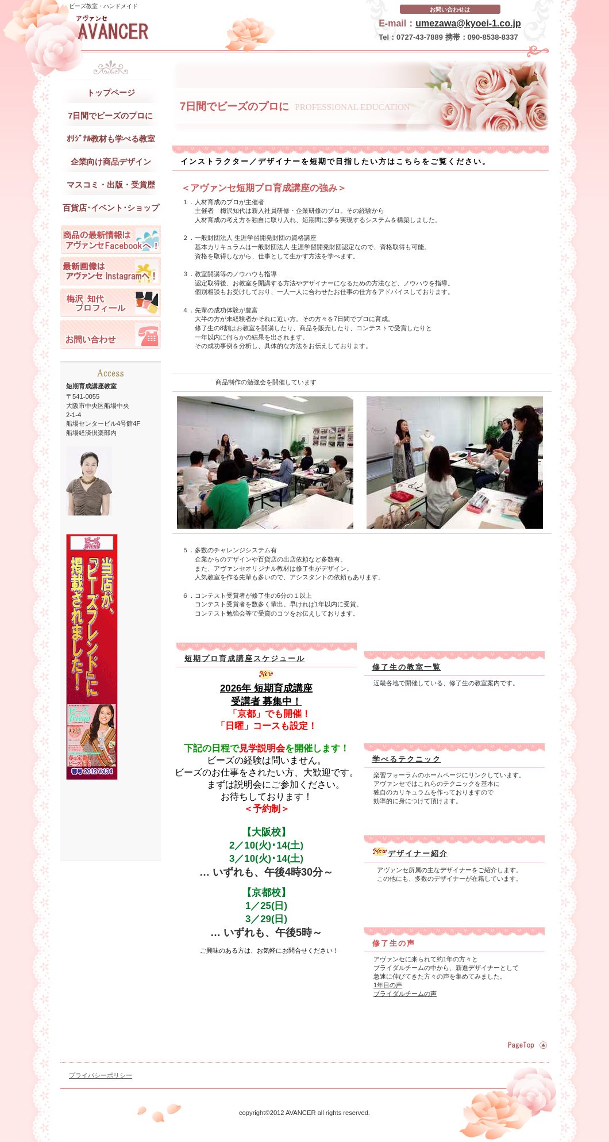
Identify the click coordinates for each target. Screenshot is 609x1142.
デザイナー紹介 (418, 853)
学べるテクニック (406, 759)
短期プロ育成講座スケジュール (244, 658)
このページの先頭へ (526, 1045)
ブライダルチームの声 (405, 993)
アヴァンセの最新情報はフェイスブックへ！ (110, 239)
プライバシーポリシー (100, 1075)
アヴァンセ (175, 28)
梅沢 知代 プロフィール (110, 302)
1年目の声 (387, 984)
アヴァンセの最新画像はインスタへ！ (110, 271)
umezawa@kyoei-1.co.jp (468, 23)
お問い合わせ (110, 334)
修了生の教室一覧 (406, 667)
